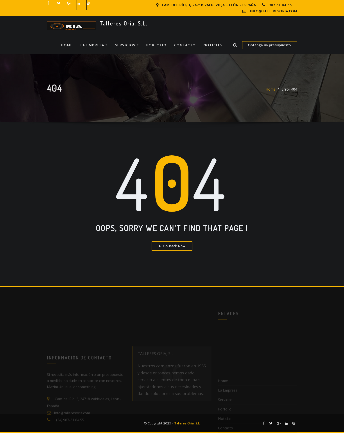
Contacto (185, 45)
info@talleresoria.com (273, 11)
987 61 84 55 (280, 5)
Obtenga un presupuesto (269, 45)
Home (67, 45)
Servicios (126, 45)
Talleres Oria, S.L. (123, 23)
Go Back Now (172, 246)
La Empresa (93, 45)
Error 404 (289, 92)
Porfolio (156, 45)
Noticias (212, 45)
